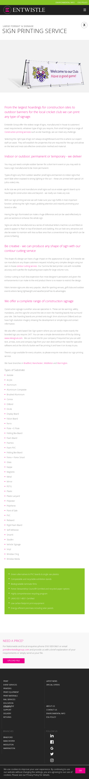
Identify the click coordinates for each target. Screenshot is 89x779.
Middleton (48, 363)
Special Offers (53, 685)
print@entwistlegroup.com (16, 649)
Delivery (7, 713)
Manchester (37, 363)
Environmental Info (65, 2)
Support (7, 710)
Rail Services (9, 699)
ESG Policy (82, 2)
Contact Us (51, 710)
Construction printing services (18, 132)
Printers (7, 688)
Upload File (14, 660)
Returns (7, 717)
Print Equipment (11, 692)
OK (80, 770)
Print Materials (10, 696)
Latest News (51, 681)
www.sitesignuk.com (14, 338)
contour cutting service (27, 266)
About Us (50, 706)
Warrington (62, 363)
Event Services (10, 685)
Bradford (27, 363)
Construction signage (14, 309)
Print (5, 681)
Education (8, 703)
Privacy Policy (32, 774)
